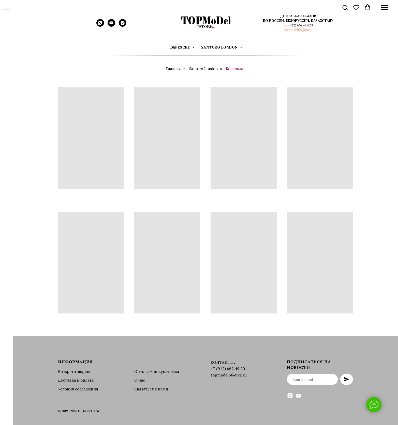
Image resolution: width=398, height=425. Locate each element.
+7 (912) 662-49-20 (298, 25)
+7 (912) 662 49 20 (228, 368)
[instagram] (122, 25)
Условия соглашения (78, 389)
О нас (139, 380)
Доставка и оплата (76, 380)
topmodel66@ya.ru (298, 29)
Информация (75, 362)
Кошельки (235, 68)
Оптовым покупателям (156, 371)
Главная (173, 68)
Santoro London (220, 47)
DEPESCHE (180, 47)
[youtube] (111, 25)
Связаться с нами (151, 389)
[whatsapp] (100, 25)
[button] (345, 7)
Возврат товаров (74, 371)
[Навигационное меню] (384, 7)
